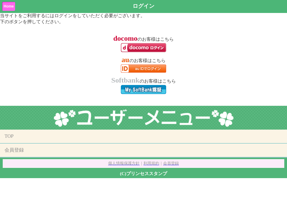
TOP (9, 136)
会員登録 (14, 150)
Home (9, 6)
